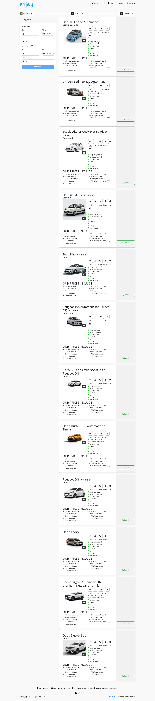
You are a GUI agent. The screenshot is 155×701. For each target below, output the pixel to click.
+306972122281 (43, 688)
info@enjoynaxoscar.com (61, 688)
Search (38, 67)
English (131, 3)
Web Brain (111, 697)
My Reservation (98, 3)
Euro (120, 3)
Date (23, 30)
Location (25, 38)
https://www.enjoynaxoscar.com (106, 688)
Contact (111, 3)
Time (44, 30)
